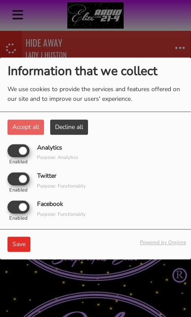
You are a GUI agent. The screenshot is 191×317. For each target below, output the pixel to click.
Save (19, 244)
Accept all (25, 127)
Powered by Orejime (163, 243)
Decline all (69, 127)
